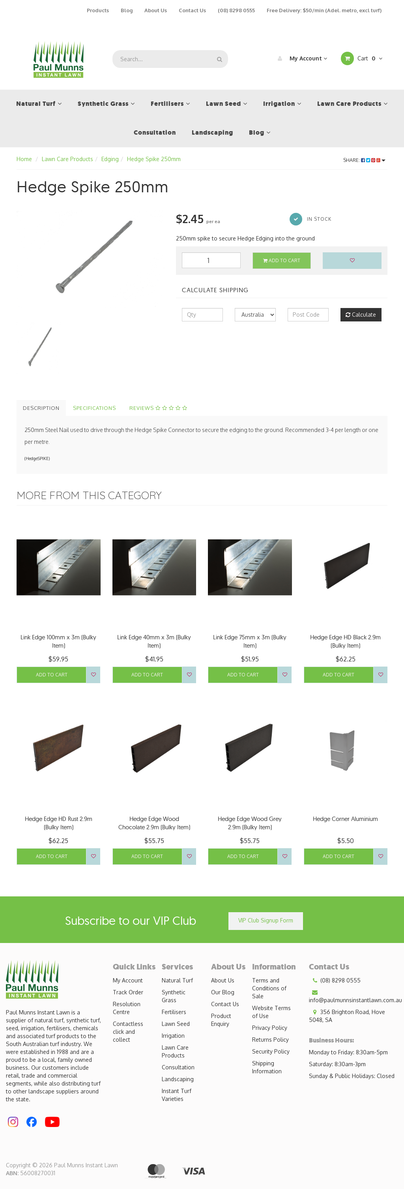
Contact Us (192, 10)
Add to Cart (281, 260)
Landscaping (178, 1079)
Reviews (158, 408)
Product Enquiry (221, 1019)
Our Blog (222, 992)
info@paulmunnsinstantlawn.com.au (355, 995)
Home (24, 159)
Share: (364, 160)
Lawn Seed (176, 1023)
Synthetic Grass (173, 996)
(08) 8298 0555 (236, 10)
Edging (110, 159)
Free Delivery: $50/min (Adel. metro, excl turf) (324, 10)
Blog (127, 10)
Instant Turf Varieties (176, 1095)
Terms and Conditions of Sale (269, 988)
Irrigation (173, 1035)
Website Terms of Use (271, 1012)
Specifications (94, 408)
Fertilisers (174, 1012)
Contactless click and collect (128, 1031)
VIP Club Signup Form (265, 920)
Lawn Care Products (67, 159)
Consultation (178, 1067)
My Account (300, 58)
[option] (90, 260)
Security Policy (271, 1051)
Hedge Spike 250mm (154, 159)
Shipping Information (267, 1067)
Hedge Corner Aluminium (345, 819)
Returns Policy (270, 1039)
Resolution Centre (126, 1008)
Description (41, 408)
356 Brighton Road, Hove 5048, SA (347, 1015)
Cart (361, 58)
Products (98, 10)
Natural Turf (177, 980)
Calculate (361, 314)
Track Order (128, 992)
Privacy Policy (269, 1027)
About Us (155, 10)
